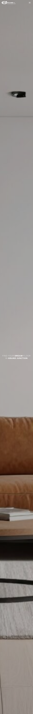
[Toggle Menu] (29, 2)
